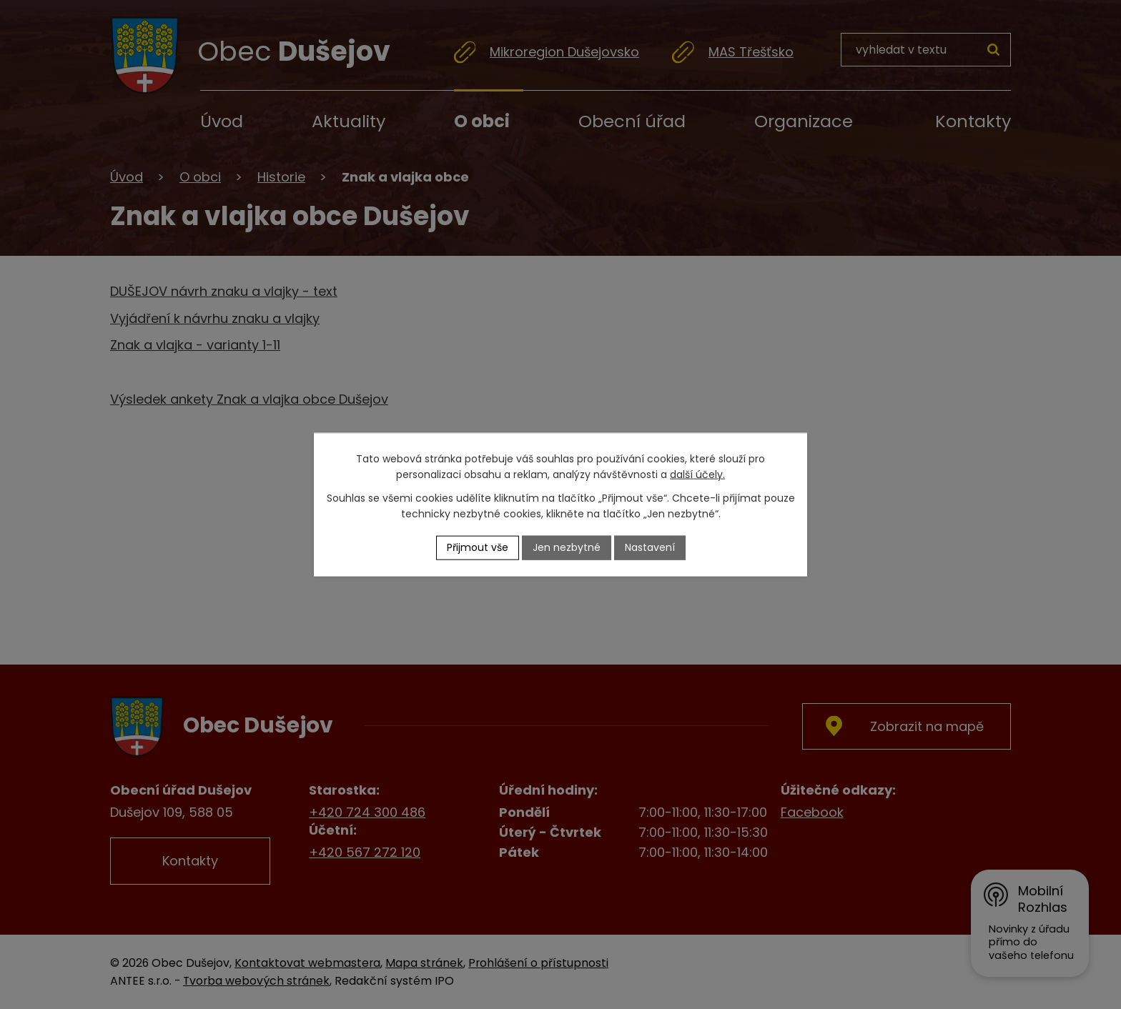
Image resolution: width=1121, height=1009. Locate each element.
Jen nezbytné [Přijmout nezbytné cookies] (567, 547)
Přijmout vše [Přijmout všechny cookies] (477, 547)
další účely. (697, 474)
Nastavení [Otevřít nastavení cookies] (650, 547)
